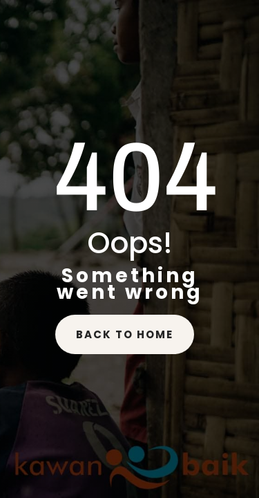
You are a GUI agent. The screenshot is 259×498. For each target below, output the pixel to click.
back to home (124, 334)
